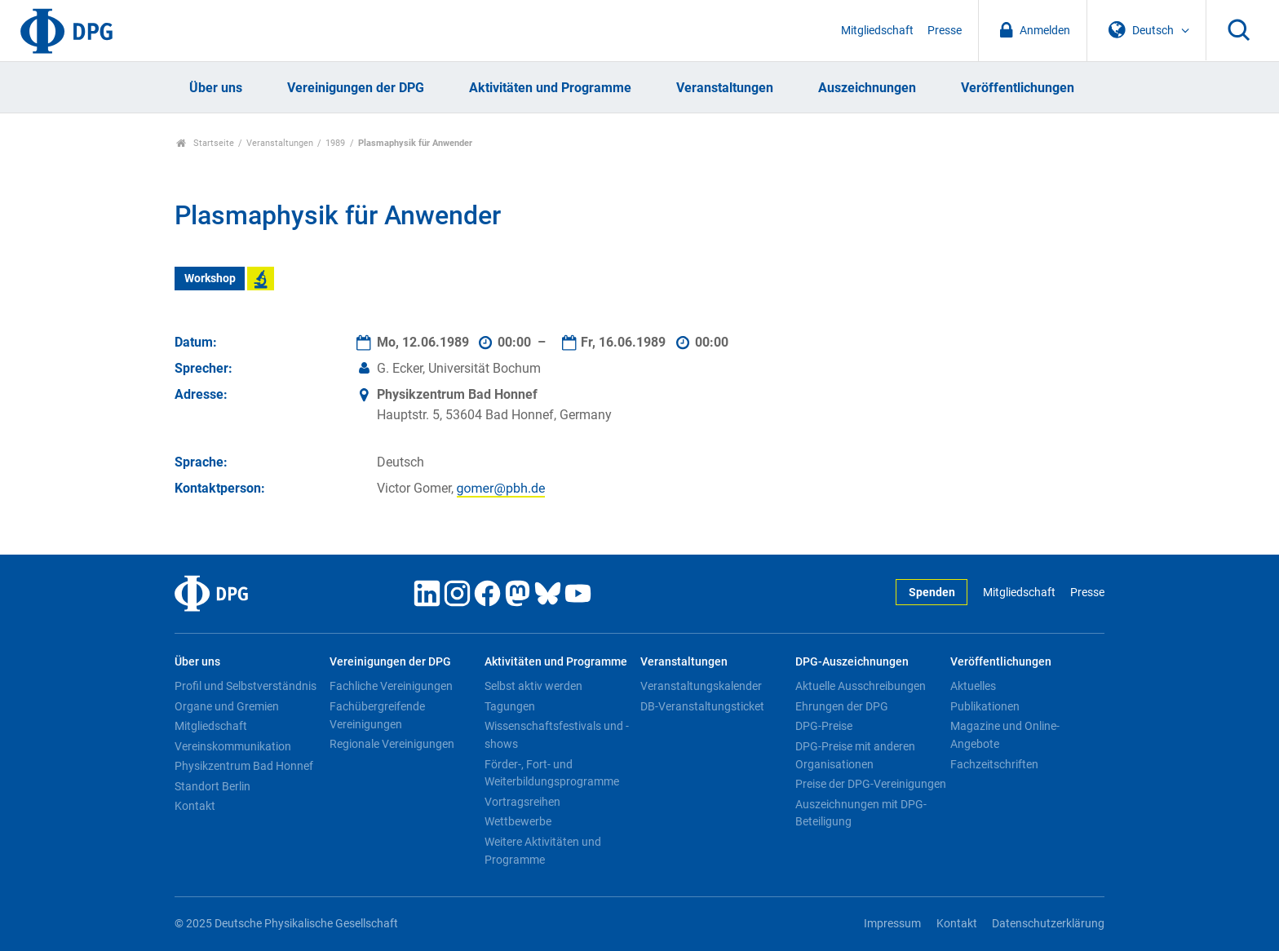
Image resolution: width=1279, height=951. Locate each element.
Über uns (215, 87)
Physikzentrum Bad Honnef (244, 765)
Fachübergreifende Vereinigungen (377, 715)
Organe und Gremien (227, 706)
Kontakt (195, 805)
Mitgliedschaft (877, 31)
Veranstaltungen (724, 87)
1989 (335, 143)
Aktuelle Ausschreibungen (860, 685)
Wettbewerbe (518, 821)
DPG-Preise (823, 725)
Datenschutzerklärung (1048, 924)
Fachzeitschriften (994, 764)
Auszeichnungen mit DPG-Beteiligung (861, 813)
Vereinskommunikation (233, 746)
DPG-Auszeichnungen (852, 662)
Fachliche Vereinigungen (391, 685)
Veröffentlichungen (1017, 87)
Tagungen (510, 706)
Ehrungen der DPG (841, 706)
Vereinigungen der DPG (355, 87)
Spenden (932, 592)
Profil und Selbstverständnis (245, 685)
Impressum (892, 924)
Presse (944, 31)
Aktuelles (973, 685)
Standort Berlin (212, 786)
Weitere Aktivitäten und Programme (543, 850)
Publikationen (985, 706)
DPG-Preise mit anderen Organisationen (855, 755)
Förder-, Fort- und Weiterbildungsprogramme (552, 773)
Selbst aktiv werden (533, 685)
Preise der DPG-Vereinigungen (870, 783)
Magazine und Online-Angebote (1005, 734)
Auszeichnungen (867, 87)
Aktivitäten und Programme (550, 87)
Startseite (205, 143)
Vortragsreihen (522, 801)
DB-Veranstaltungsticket (702, 706)
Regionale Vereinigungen (392, 743)
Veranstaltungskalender (701, 685)
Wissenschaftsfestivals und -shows (557, 734)
